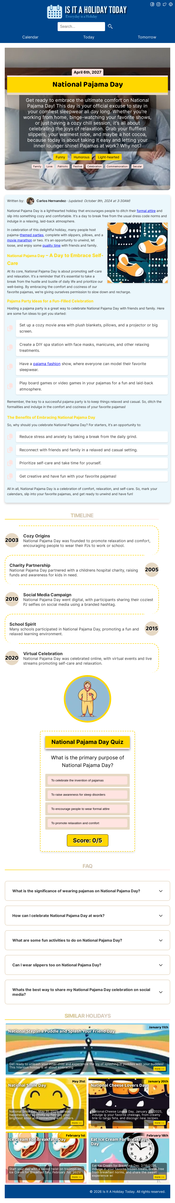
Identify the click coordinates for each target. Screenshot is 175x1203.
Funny (60, 157)
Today (88, 37)
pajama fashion (46, 363)
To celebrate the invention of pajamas (77, 780)
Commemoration (117, 166)
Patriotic (63, 166)
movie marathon (19, 240)
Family (37, 166)
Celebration (94, 166)
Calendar (30, 37)
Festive (77, 166)
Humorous (81, 157)
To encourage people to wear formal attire (80, 809)
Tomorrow (147, 37)
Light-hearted (108, 157)
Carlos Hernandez (51, 201)
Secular (137, 166)
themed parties (31, 235)
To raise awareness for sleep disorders (78, 794)
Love (49, 166)
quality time (51, 245)
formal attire (146, 211)
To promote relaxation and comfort (75, 823)
